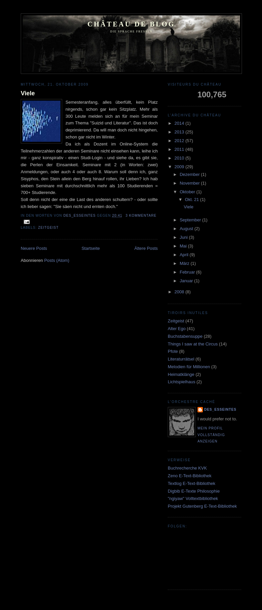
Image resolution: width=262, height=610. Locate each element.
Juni (184, 237)
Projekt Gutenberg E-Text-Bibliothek (202, 506)
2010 (179, 158)
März (185, 263)
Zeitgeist (48, 227)
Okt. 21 (192, 199)
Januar (187, 280)
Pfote (173, 351)
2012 (179, 140)
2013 (179, 131)
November (190, 183)
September (191, 219)
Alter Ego (176, 328)
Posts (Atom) (56, 260)
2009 (179, 166)
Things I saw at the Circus (193, 343)
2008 (179, 291)
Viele (28, 93)
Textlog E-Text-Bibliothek (191, 483)
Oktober (188, 191)
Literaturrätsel (181, 359)
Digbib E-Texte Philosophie (194, 491)
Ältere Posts (146, 248)
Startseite (91, 248)
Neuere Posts (34, 248)
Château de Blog (131, 24)
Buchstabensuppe (185, 336)
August (187, 228)
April (185, 254)
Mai (184, 245)
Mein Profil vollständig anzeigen (211, 434)
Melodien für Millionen (189, 366)
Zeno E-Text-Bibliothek (190, 475)
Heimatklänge (181, 374)
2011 (179, 149)
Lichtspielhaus (181, 381)
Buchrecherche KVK (187, 468)
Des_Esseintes (80, 215)
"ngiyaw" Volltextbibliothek (193, 498)
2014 (179, 123)
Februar (188, 272)
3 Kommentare (141, 215)
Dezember (190, 174)
